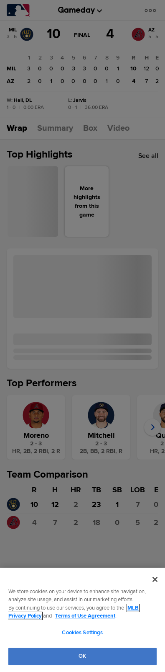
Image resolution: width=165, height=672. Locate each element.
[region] (82, 620)
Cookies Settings (82, 632)
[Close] (155, 579)
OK (82, 656)
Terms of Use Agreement (85, 616)
